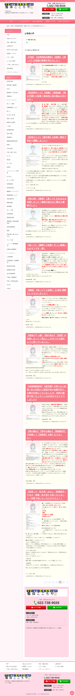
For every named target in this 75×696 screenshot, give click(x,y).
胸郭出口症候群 (11, 122)
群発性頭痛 (10, 81)
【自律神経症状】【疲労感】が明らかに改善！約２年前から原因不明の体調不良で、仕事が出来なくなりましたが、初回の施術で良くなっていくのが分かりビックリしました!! (46, 393)
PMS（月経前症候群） (13, 281)
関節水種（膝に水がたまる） (13, 235)
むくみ (8, 156)
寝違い (8, 144)
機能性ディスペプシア (13, 191)
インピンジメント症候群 (13, 171)
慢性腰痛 (9, 206)
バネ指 (8, 126)
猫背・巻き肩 (10, 118)
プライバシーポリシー (13, 72)
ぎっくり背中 (10, 180)
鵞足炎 (8, 159)
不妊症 (8, 288)
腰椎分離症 (10, 202)
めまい (8, 88)
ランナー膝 (10, 240)
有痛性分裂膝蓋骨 (11, 249)
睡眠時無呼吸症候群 (12, 141)
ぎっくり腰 (10, 210)
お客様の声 (10, 46)
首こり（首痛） (11, 103)
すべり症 (9, 163)
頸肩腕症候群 (10, 129)
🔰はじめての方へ (24, 21)
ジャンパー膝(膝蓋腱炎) (12, 244)
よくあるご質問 (11, 61)
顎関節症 (9, 96)
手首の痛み (10, 148)
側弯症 (8, 167)
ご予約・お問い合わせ (64, 21)
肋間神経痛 (10, 184)
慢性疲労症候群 (11, 266)
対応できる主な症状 (12, 49)
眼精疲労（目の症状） (13, 92)
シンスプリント (11, 253)
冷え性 (8, 284)
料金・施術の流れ (37, 21)
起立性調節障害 (11, 273)
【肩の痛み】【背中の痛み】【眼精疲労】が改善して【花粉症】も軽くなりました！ (46, 434)
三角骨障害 (10, 256)
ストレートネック (11, 100)
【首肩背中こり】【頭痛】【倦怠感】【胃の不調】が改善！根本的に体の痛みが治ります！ (46, 96)
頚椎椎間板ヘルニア (12, 107)
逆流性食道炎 (10, 187)
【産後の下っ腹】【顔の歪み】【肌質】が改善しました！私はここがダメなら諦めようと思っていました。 (46, 338)
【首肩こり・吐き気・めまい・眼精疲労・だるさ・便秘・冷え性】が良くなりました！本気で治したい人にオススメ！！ (46, 495)
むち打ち (9, 176)
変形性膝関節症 (11, 227)
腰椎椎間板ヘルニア (12, 195)
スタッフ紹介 (10, 57)
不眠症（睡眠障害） (12, 277)
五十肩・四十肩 (11, 115)
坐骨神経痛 (10, 213)
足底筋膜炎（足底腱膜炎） (13, 261)
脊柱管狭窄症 (10, 198)
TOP (11, 21)
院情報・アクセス (50, 21)
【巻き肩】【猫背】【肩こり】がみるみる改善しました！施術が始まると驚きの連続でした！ (46, 202)
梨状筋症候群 (10, 217)
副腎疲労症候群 (11, 269)
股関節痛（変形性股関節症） (13, 222)
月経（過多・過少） (12, 152)
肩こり (8, 111)
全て (27, 42)
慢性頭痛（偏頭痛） (12, 85)
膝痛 (8, 230)
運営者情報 (10, 68)
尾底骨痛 (9, 137)
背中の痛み (10, 133)
